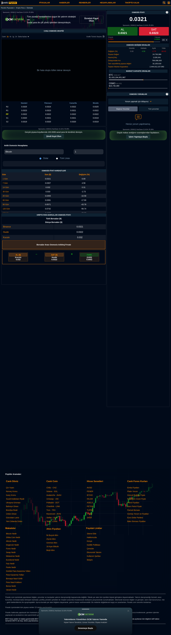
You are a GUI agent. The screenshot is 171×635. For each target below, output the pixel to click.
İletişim (90, 560)
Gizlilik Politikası (93, 545)
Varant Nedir (11, 590)
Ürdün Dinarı (11, 514)
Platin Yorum (132, 491)
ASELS (90, 503)
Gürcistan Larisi (12, 518)
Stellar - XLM (51, 518)
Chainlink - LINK (53, 506)
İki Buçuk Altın (52, 535)
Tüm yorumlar (153, 109)
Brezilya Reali (12, 510)
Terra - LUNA (51, 521)
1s (8, 37)
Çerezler (90, 549)
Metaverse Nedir (13, 556)
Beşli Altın (50, 550)
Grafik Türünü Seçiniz (96, 37)
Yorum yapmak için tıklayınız (138, 101)
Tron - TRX (51, 510)
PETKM (90, 506)
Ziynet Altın (51, 539)
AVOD (89, 488)
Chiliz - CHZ (51, 488)
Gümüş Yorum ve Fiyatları (138, 514)
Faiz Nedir (10, 564)
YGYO (89, 514)
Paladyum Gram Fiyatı (136, 499)
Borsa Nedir (11, 586)
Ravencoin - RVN (53, 514)
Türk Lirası (65, 158)
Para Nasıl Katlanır (14, 582)
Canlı (4, 37)
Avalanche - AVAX (53, 495)
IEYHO (90, 495)
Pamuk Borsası (133, 510)
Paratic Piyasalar (7, 8)
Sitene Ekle (91, 534)
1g (13, 37)
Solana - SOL (52, 491)
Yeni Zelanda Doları (14, 521)
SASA (89, 518)
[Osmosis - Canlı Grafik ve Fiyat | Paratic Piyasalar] (9, 3)
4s (10, 37)
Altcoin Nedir (11, 541)
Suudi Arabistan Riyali (15, 499)
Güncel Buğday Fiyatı (136, 495)
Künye (89, 541)
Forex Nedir (11, 549)
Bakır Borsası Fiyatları (136, 521)
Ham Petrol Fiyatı (134, 506)
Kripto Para (20, 8)
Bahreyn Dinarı (12, 506)
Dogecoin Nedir (12, 545)
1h (16, 37)
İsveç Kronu (11, 495)
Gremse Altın (51, 543)
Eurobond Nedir (12, 560)
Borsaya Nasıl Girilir (14, 579)
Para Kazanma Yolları (15, 575)
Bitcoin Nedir (11, 534)
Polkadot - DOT (52, 503)
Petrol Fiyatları (133, 503)
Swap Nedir (11, 552)
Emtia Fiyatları (133, 488)
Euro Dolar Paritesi (135, 518)
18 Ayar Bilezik (52, 546)
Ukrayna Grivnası (13, 503)
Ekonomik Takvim (94, 552)
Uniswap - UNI (52, 499)
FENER (90, 491)
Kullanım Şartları (94, 556)
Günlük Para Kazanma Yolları (18, 571)
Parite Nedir (11, 567)
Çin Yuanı (10, 488)
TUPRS (90, 510)
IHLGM (90, 499)
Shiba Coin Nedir (13, 537)
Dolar (45, 158)
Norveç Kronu (12, 491)
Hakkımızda (92, 537)
